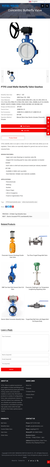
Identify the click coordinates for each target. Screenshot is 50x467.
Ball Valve (4, 423)
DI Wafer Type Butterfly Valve (18, 214)
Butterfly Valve (5, 426)
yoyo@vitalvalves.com (36, 426)
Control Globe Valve (6, 429)
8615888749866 (37, 432)
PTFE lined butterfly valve (13, 202)
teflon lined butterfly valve (29, 202)
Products (28, 388)
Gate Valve (4, 432)
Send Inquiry (25, 126)
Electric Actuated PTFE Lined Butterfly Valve (19, 216)
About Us (28, 385)
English (33, 1)
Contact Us (29, 397)
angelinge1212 (34, 429)
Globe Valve (4, 435)
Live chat (25, 130)
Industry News (30, 394)
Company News (30, 391)
